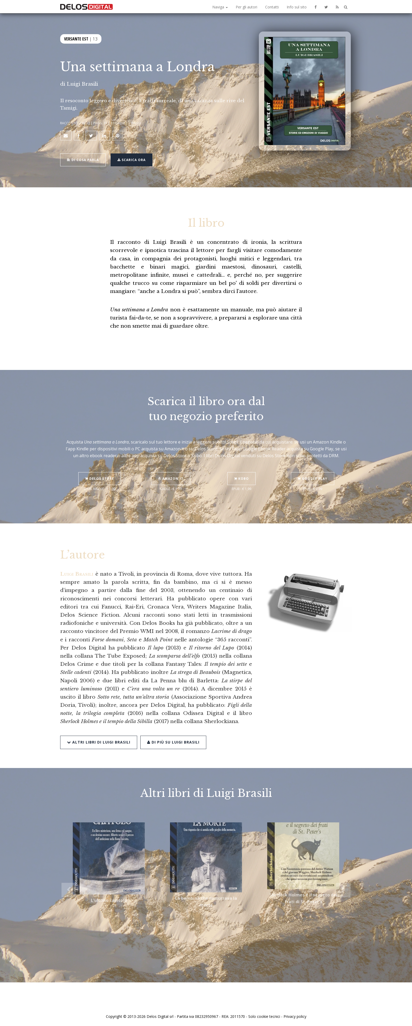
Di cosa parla (83, 160)
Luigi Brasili (82, 84)
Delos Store (99, 466)
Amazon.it (170, 466)
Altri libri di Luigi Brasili (98, 728)
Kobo (241, 466)
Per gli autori (246, 6)
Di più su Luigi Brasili (173, 728)
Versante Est (76, 39)
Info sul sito (297, 6)
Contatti (272, 6)
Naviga (220, 6)
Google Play (312, 466)
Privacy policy (295, 1016)
